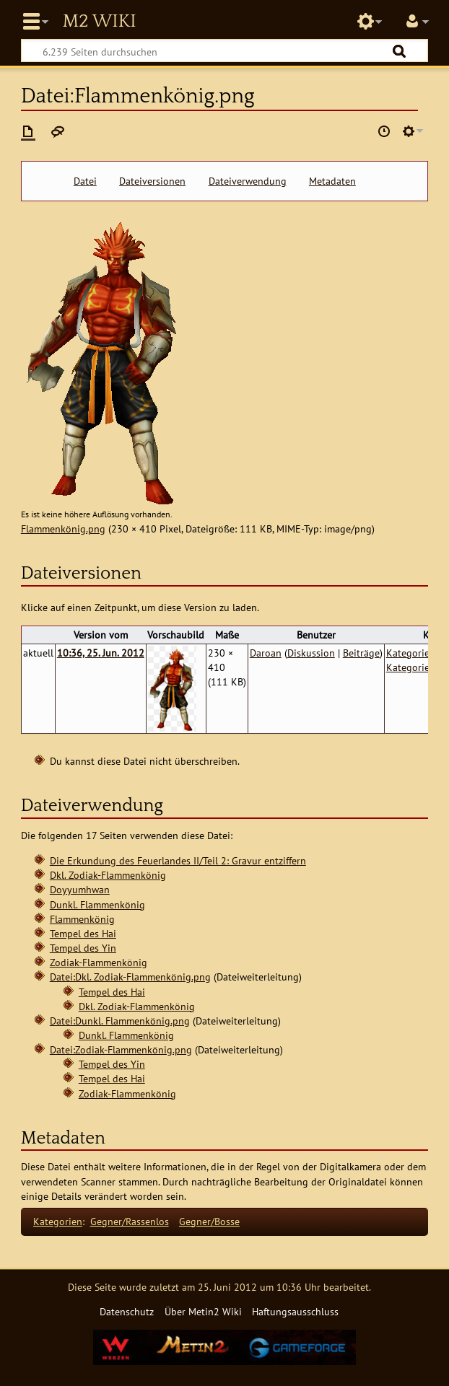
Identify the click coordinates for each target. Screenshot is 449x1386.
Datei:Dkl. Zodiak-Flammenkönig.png (130, 976)
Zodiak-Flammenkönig (98, 962)
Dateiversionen (152, 181)
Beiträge (361, 652)
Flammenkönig (82, 919)
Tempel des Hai (83, 933)
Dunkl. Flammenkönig (97, 904)
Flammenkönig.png (63, 528)
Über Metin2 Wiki (203, 1311)
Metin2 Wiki (99, 21)
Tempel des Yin (83, 948)
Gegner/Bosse (209, 1221)
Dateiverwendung (248, 181)
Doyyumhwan (80, 889)
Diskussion (311, 652)
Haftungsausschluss (295, 1311)
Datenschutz (127, 1311)
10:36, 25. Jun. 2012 (100, 652)
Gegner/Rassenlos (129, 1221)
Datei (85, 181)
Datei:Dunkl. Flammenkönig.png (120, 1020)
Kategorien (57, 1221)
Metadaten (332, 181)
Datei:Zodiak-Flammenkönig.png (121, 1049)
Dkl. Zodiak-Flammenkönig (108, 875)
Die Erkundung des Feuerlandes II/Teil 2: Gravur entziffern (178, 860)
